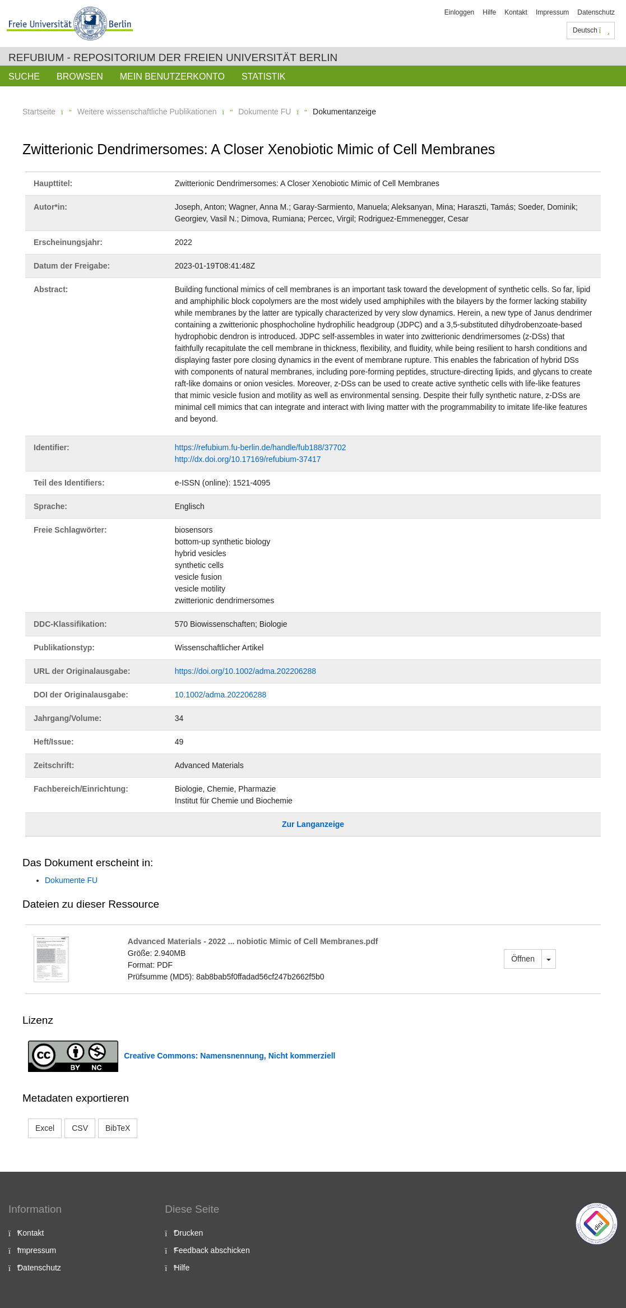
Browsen (80, 76)
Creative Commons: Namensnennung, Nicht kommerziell (229, 1055)
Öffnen (523, 958)
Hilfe (489, 12)
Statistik (264, 76)
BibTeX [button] (117, 1128)
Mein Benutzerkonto (172, 76)
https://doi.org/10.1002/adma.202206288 (245, 671)
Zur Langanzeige (313, 824)
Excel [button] (44, 1128)
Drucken (188, 1232)
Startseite (38, 111)
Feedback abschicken (211, 1250)
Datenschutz (596, 12)
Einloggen (459, 12)
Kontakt (515, 12)
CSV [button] (80, 1128)
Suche (24, 76)
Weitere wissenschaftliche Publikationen (147, 111)
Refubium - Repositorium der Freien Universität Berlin (172, 57)
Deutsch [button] (591, 30)
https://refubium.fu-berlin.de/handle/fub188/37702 (260, 447)
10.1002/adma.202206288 (220, 694)
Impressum (552, 12)
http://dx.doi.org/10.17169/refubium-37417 (248, 459)
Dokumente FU (264, 111)
